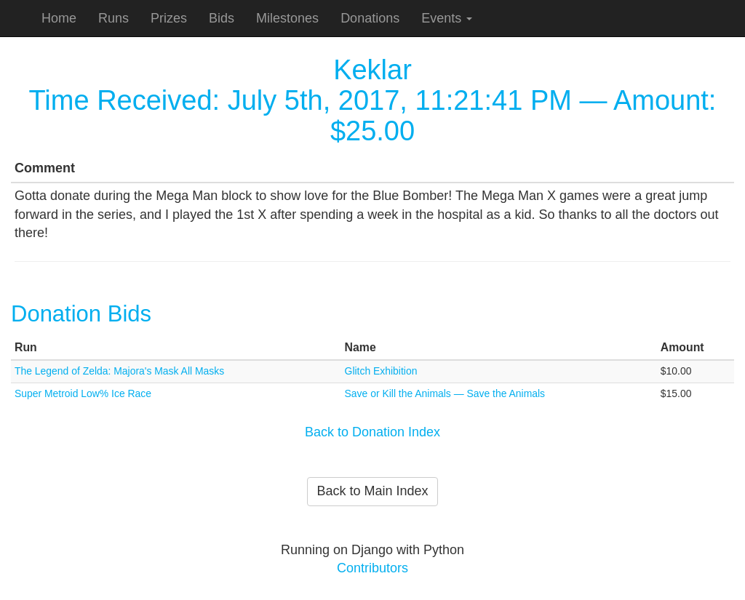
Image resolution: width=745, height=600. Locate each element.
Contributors (372, 568)
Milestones (287, 18)
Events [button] (446, 18)
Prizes (169, 18)
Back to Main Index (372, 491)
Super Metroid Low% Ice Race (83, 393)
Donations (369, 18)
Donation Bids (81, 314)
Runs (113, 18)
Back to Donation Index (372, 432)
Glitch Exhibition (381, 371)
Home (58, 18)
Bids (221, 18)
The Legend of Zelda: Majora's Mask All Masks (119, 371)
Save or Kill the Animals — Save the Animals (445, 393)
